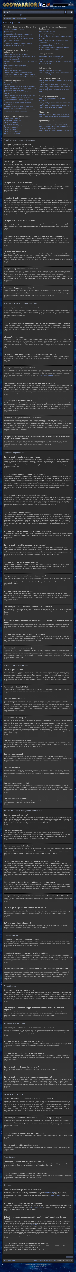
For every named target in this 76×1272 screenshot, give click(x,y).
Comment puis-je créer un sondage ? (14, 90)
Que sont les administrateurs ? (47, 31)
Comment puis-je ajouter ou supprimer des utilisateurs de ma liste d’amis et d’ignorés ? (55, 73)
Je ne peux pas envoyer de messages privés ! (52, 56)
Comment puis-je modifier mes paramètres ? (16, 54)
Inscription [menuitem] (72, 12)
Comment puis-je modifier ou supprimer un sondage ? (19, 95)
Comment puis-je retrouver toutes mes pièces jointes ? (54, 116)
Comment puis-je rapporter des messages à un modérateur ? (17, 103)
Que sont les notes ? (10, 129)
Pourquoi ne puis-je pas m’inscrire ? (14, 33)
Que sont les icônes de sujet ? (12, 133)
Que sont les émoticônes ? (11, 122)
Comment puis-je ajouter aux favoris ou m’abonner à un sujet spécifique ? (54, 103)
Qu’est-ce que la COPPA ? (11, 31)
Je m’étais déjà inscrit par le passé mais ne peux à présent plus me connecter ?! (18, 39)
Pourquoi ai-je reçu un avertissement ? (15, 101)
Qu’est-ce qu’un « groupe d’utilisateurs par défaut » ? (54, 47)
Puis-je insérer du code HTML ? (13, 120)
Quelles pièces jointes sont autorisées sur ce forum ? (54, 114)
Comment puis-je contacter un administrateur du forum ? (55, 130)
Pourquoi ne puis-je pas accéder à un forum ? (17, 97)
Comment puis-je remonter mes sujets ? (15, 112)
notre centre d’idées (37, 1207)
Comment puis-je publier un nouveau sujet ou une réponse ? (18, 83)
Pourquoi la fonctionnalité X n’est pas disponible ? (53, 125)
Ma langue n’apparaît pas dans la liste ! (15, 65)
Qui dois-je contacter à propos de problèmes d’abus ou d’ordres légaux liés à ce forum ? (54, 127)
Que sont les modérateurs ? (47, 33)
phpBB (33, 1264)
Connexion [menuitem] (69, 12)
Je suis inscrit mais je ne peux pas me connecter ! (18, 34)
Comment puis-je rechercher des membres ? (51, 88)
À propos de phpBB (54, 1195)
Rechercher (7, 14)
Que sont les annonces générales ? (14, 126)
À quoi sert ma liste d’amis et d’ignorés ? (50, 70)
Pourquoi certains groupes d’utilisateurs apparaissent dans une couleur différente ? (54, 44)
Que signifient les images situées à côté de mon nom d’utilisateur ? (19, 68)
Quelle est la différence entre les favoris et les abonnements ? (52, 99)
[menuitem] (65, 12)
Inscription (23, 14)
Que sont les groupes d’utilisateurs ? (49, 35)
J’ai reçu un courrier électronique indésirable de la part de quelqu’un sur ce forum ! (55, 62)
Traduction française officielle (35, 1268)
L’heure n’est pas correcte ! (11, 59)
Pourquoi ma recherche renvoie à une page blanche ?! (54, 86)
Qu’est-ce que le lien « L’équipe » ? (49, 49)
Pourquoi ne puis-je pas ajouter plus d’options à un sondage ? (18, 92)
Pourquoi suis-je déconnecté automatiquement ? (18, 43)
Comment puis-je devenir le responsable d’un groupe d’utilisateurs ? (54, 41)
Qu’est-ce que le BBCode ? (12, 118)
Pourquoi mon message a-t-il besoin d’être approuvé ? (19, 110)
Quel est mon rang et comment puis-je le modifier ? (18, 72)
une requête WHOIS (31, 1225)
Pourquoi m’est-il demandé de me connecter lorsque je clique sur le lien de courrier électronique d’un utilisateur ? (20, 75)
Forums (11, 12)
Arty (35, 1266)
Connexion (16, 14)
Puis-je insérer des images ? (12, 124)
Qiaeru (45, 1268)
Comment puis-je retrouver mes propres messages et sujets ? (54, 90)
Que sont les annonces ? (11, 127)
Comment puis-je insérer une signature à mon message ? (20, 88)
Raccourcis (5, 12)
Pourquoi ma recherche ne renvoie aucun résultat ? (53, 84)
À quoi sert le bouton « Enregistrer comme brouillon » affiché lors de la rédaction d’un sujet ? (19, 107)
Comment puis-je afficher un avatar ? (14, 70)
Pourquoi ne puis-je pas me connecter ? (15, 36)
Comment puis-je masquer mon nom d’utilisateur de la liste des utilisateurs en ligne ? (19, 57)
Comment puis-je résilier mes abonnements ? (52, 107)
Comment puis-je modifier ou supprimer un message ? (19, 86)
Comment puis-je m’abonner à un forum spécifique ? (54, 105)
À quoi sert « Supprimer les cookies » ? (15, 45)
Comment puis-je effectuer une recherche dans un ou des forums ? (55, 81)
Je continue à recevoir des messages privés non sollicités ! (52, 58)
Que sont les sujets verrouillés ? (13, 131)
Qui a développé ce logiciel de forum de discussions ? (54, 123)
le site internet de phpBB (46, 375)
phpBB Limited (49, 1192)
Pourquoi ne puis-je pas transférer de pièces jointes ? (19, 99)
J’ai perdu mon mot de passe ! (12, 42)
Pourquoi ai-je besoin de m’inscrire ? (14, 29)
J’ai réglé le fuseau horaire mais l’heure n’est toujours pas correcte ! (20, 62)
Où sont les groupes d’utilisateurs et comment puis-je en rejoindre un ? (55, 37)
